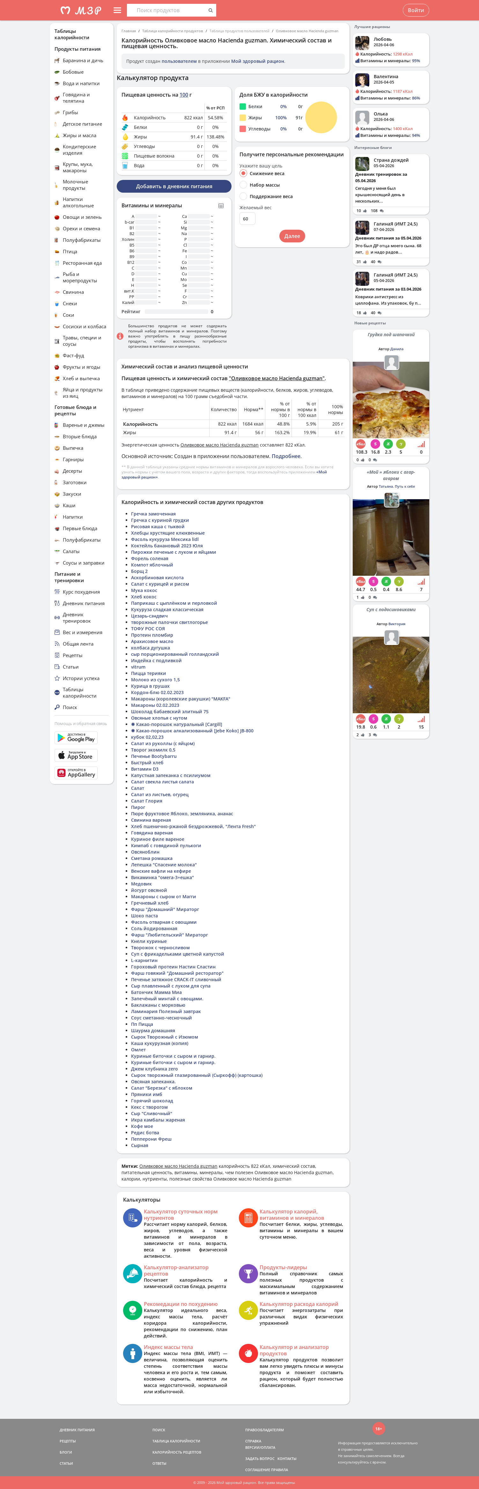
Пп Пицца (142, 1024)
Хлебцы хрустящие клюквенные (168, 533)
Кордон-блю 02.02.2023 (157, 692)
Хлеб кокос (144, 597)
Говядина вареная (152, 833)
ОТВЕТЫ (159, 1463)
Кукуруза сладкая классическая (167, 609)
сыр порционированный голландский (175, 654)
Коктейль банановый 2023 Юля (167, 546)
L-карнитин (144, 960)
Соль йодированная (154, 928)
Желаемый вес (256, 208)
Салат (137, 788)
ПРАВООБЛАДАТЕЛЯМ (264, 1429)
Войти (416, 10)
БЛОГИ (66, 1452)
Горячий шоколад (152, 1101)
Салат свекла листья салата (162, 782)
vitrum (138, 667)
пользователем (179, 61)
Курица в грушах (150, 686)
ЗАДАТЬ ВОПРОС (260, 1458)
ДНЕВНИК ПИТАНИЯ (77, 1429)
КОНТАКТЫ (287, 1458)
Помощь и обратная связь (81, 723)
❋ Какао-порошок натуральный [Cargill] (176, 724)
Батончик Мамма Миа (156, 992)
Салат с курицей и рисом (160, 584)
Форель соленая (149, 558)
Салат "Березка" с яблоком (161, 1088)
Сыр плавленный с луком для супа (170, 986)
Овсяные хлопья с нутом (159, 718)
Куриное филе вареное (157, 839)
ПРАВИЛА (279, 1469)
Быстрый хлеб (147, 762)
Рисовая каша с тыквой (158, 526)
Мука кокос (144, 590)
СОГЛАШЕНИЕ (257, 1469)
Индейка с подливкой (156, 660)
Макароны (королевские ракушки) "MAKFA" (180, 699)
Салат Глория (146, 801)
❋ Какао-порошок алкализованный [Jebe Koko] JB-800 (192, 731)
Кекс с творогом (149, 1107)
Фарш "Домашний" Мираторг (165, 909)
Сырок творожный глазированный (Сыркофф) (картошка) (196, 1075)
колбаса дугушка (150, 648)
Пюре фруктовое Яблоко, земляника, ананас (182, 814)
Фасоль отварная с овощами (164, 922)
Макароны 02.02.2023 (155, 705)
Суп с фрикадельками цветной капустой (177, 954)
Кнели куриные (149, 941)
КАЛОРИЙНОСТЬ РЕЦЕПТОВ (176, 1452)
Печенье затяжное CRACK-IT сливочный (176, 979)
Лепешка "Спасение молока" (164, 865)
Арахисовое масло (152, 641)
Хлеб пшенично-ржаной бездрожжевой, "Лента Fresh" (193, 826)
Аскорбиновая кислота (157, 577)
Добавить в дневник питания (174, 186)
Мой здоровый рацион (257, 61)
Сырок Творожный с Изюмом (164, 1037)
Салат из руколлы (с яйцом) (163, 743)
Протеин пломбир (152, 635)
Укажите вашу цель (261, 166)
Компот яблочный (152, 565)
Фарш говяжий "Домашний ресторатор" (177, 973)
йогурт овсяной (149, 890)
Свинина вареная (151, 820)
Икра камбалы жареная (158, 1120)
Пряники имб (146, 1094)
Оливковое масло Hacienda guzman (307, 30)
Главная (129, 30)
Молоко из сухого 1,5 (155, 680)
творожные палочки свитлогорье (169, 622)
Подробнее (286, 456)
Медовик (141, 884)
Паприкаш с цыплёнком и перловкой (174, 603)
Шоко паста (144, 916)
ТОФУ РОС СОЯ (148, 629)
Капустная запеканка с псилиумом (170, 775)
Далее (292, 236)
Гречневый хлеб (150, 903)
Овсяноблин (145, 852)
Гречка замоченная (153, 514)
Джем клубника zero (154, 1069)
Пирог (138, 807)
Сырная (139, 1145)
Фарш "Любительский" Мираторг (169, 935)
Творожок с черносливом (160, 948)
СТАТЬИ (66, 1463)
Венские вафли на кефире (161, 871)
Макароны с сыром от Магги (163, 896)
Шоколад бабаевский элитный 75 (170, 711)
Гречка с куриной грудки (160, 520)
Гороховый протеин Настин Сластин (173, 967)
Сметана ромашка (152, 858)
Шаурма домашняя (153, 1030)
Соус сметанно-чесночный (161, 1018)
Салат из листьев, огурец (159, 794)
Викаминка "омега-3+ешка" (162, 877)
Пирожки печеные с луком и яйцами (173, 552)
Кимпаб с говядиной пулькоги (166, 845)
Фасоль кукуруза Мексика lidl (165, 539)
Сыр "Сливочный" (151, 1113)
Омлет (138, 1050)
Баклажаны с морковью (158, 1005)
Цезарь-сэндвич (149, 616)
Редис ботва (145, 1133)
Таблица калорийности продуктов (172, 30)
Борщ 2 (139, 571)
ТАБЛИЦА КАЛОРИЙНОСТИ (176, 1441)
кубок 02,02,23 (147, 737)
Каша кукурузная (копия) (159, 1043)
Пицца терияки (148, 673)
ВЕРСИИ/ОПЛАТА (260, 1447)
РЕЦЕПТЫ (68, 1441)
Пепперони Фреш (151, 1139)
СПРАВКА (253, 1441)
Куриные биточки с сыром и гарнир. (173, 1056)
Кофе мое (142, 1126)
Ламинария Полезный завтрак (166, 1011)
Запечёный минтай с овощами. (167, 999)
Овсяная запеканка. (153, 1081)
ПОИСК (158, 1429)
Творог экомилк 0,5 (153, 750)
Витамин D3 (144, 769)
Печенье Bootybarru (154, 756)
